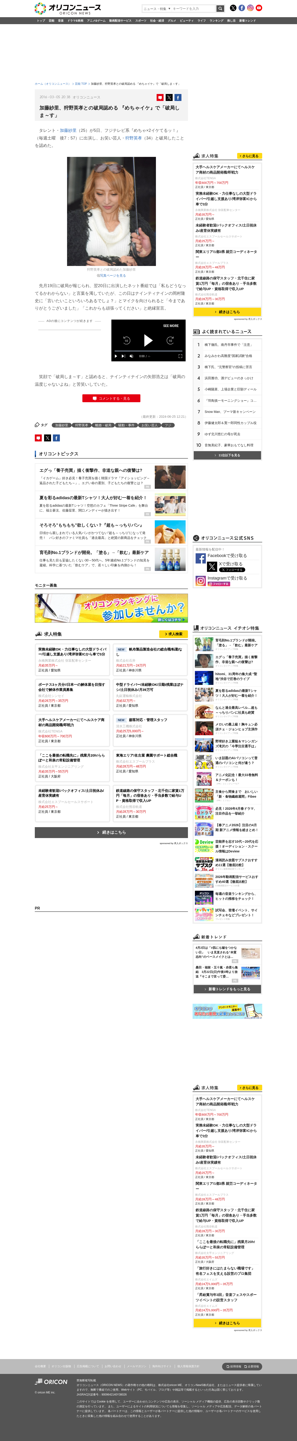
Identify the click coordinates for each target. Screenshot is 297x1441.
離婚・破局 (103, 425)
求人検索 (175, 634)
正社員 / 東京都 (72, 694)
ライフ (201, 20)
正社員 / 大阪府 (72, 765)
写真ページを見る (113, 275)
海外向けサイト (162, 1366)
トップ (41, 20)
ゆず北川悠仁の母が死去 (222, 434)
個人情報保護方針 (188, 1366)
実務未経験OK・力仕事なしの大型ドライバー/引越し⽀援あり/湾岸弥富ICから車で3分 (226, 198)
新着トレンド (247, 20)
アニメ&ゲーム (96, 20)
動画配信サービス (120, 20)
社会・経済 (157, 20)
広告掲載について (88, 1366)
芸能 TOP (81, 83)
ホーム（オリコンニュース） (53, 83)
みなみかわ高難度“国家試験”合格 (228, 356)
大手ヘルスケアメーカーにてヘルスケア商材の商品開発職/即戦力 (225, 169)
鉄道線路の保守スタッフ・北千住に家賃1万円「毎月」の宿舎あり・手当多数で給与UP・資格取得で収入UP (226, 283)
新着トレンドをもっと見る (227, 989)
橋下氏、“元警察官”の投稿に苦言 (228, 367)
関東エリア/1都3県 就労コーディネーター (226, 254)
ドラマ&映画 (75, 20)
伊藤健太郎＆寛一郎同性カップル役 (231, 423)
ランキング (216, 20)
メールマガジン (136, 1366)
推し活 (231, 20)
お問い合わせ (113, 1366)
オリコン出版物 (61, 1366)
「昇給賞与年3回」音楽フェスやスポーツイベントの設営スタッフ (226, 1297)
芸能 (51, 20)
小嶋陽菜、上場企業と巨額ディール (231, 389)
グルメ (172, 20)
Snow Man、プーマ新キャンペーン (230, 412)
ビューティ (187, 20)
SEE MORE (171, 326)
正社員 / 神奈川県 (150, 659)
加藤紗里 (68, 130)
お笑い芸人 (150, 425)
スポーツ (140, 20)
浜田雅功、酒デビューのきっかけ (229, 378)
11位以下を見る (227, 455)
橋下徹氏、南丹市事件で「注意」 (229, 344)
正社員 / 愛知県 (72, 659)
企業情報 (253, 1366)
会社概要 (40, 1366)
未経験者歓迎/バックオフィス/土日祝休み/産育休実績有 (226, 228)
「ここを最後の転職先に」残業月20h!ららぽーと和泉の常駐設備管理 (225, 1244)
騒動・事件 (126, 425)
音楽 (61, 20)
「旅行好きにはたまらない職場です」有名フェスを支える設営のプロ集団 (225, 1271)
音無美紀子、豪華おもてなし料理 (229, 445)
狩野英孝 (133, 138)
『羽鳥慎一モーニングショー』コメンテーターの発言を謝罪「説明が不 (233, 400)
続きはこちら (114, 832)
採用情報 (235, 1366)
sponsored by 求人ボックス (174, 843)
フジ (168, 425)
